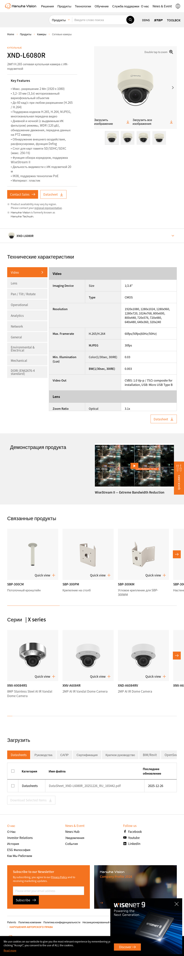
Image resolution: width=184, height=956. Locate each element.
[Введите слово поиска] (99, 19)
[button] (47, 6)
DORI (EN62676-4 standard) (23, 372)
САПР (64, 754)
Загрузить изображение (112, 121)
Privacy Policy (59, 877)
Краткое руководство (120, 754)
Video (15, 272)
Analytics (17, 315)
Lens (14, 283)
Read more (10, 950)
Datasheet (53, 194)
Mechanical (19, 360)
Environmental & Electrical (23, 348)
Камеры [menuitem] (41, 34)
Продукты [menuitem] (59, 20)
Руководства (43, 754)
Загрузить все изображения (153, 121)
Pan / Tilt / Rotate (23, 294)
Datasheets (19, 754)
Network (17, 326)
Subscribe (26, 900)
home (10, 34)
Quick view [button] (45, 575)
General (16, 337)
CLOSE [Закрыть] (177, 902)
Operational (19, 304)
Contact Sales (22, 194)
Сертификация (87, 754)
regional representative (48, 208)
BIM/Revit (150, 754)
